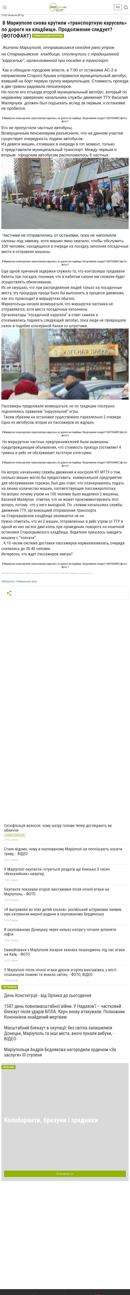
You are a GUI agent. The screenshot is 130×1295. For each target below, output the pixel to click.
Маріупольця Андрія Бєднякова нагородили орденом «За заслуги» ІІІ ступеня (60, 1052)
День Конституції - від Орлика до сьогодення (47, 995)
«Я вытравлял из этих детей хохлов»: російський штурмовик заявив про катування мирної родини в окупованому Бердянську (62, 912)
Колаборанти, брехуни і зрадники (51, 1120)
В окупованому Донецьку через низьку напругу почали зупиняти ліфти (60, 932)
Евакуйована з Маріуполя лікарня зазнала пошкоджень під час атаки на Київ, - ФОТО (64, 952)
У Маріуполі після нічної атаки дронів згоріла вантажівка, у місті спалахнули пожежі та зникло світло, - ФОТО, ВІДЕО (60, 972)
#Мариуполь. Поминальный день (19, 581)
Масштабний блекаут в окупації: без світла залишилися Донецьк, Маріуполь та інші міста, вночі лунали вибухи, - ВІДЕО (59, 1033)
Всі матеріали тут (65, 1173)
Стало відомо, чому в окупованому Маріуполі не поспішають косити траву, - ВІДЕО (63, 851)
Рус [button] (118, 7)
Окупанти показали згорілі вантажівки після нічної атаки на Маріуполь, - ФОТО (56, 891)
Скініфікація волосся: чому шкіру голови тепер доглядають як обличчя (58, 828)
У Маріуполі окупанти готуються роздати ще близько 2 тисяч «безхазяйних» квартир (57, 871)
